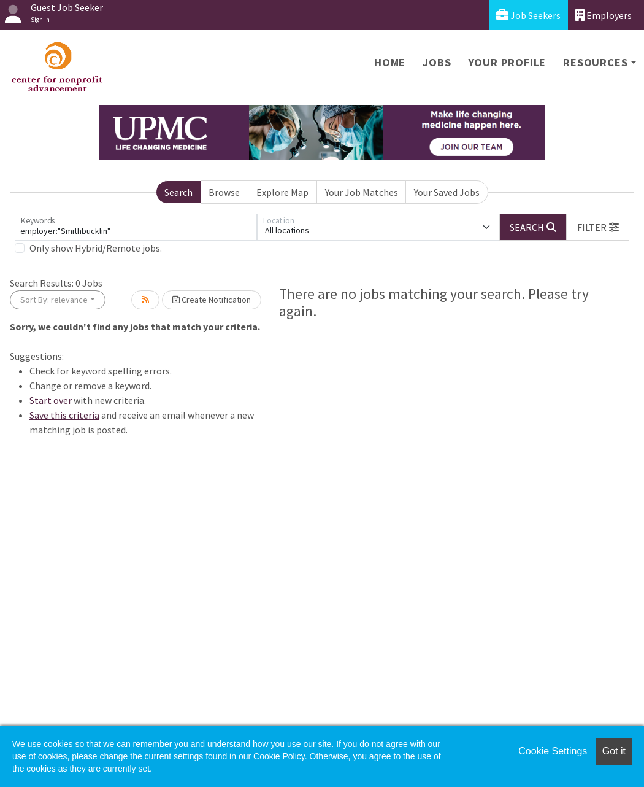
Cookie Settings (552, 751)
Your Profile (507, 62)
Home (389, 62)
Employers (603, 15)
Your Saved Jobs (447, 192)
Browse (224, 192)
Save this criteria (64, 415)
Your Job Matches (361, 192)
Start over (50, 400)
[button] (598, 227)
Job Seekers (528, 15)
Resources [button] (595, 62)
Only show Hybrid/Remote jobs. (95, 248)
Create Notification (211, 299)
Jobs (437, 62)
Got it (614, 751)
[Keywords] (136, 227)
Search (178, 192)
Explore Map (282, 192)
